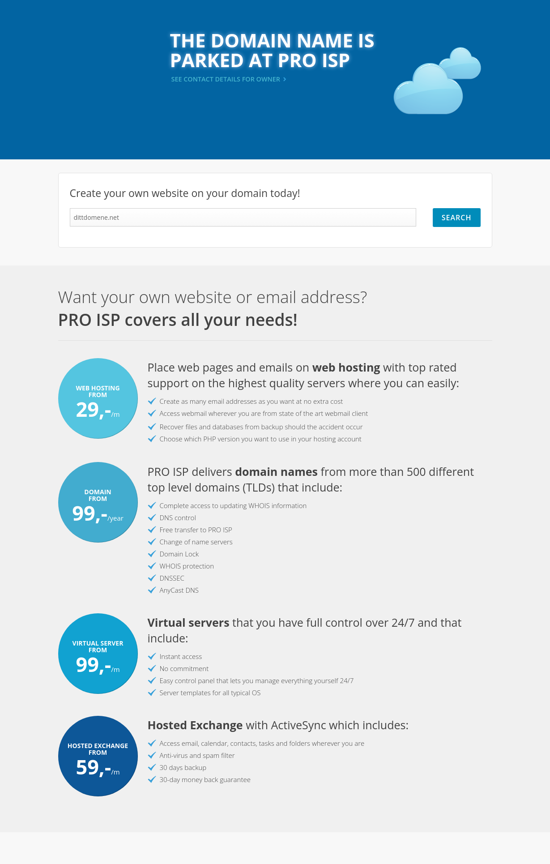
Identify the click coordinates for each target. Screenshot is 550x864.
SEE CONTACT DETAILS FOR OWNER (226, 79)
